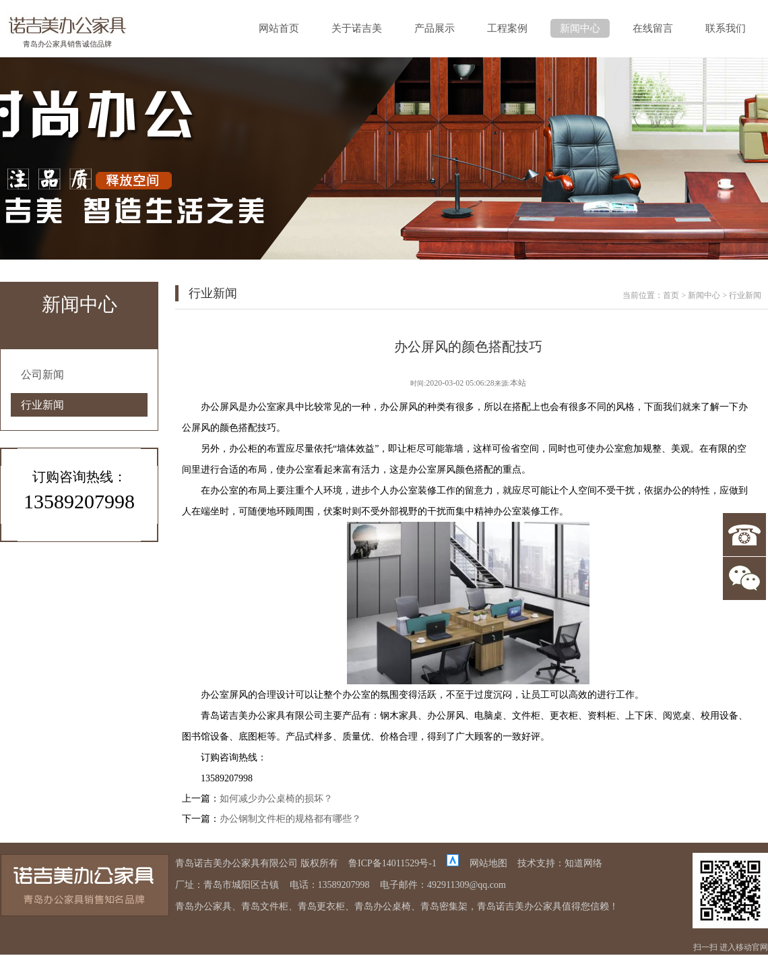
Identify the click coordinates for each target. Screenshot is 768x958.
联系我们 (725, 28)
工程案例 (507, 28)
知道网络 (583, 863)
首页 (671, 295)
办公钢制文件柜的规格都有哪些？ (290, 819)
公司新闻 (42, 374)
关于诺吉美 (356, 28)
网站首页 (279, 28)
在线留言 (653, 28)
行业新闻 (42, 405)
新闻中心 (580, 28)
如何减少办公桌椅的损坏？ (276, 799)
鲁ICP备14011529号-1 (392, 863)
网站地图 (488, 863)
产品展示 (434, 28)
